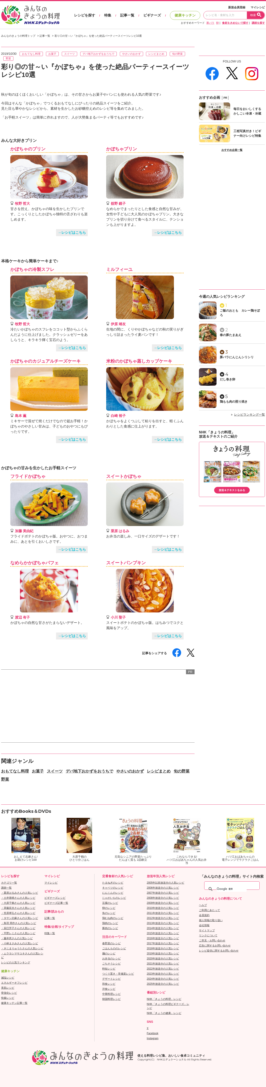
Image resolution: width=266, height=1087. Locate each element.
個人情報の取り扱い (211, 920)
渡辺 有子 (22, 617)
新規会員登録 (236, 7)
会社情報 (204, 925)
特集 (107, 15)
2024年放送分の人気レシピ (163, 978)
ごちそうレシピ (111, 963)
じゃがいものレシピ (114, 897)
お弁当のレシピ (111, 958)
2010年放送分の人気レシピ (163, 908)
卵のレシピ (108, 908)
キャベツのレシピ (112, 887)
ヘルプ (203, 905)
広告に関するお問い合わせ (215, 945)
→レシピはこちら (72, 232)
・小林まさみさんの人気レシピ (19, 943)
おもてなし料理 (31, 53)
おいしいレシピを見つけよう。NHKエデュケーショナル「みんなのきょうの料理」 (30, 15)
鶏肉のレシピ (110, 923)
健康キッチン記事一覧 (14, 1003)
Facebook (153, 1033)
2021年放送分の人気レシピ (163, 963)
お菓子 (52, 53)
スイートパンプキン (126, 562)
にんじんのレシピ (112, 892)
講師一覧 (6, 887)
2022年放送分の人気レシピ (163, 968)
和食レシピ (108, 983)
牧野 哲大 (22, 203)
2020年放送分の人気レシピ (163, 958)
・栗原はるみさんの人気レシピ (19, 892)
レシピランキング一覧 (249, 414)
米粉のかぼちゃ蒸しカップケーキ (139, 361)
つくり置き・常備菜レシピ (118, 973)
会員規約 (204, 915)
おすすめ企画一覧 (231, 150)
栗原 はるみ (120, 531)
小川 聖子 (118, 617)
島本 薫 (20, 416)
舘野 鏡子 (118, 203)
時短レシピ (108, 968)
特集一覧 (49, 933)
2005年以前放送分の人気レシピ (165, 882)
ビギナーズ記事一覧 (56, 902)
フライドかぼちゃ (28, 476)
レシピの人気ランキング (15, 962)
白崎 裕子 (118, 416)
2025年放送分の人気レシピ (163, 983)
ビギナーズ (152, 15)
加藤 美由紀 (24, 531)
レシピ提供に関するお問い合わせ (219, 950)
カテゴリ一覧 (9, 882)
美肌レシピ (7, 987)
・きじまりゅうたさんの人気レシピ (22, 948)
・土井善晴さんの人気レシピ (18, 897)
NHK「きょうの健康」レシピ (164, 1013)
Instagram (153, 1038)
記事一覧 (127, 15)
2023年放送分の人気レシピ (163, 973)
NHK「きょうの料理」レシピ (164, 999)
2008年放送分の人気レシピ (163, 897)
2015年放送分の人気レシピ (163, 933)
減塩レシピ (7, 977)
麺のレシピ (108, 953)
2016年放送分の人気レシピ (163, 938)
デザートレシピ (111, 978)
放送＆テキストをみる (232, 490)
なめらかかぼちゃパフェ (34, 562)
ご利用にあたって (209, 910)
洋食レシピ (108, 988)
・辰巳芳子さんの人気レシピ (18, 928)
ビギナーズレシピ (55, 897)
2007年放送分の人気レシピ (163, 892)
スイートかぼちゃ (123, 476)
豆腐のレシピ (110, 902)
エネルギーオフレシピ (14, 982)
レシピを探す (84, 15)
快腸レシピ (7, 997)
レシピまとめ (156, 53)
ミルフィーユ (119, 269)
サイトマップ (207, 930)
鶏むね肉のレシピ (112, 918)
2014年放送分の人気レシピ (163, 928)
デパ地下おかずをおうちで (98, 53)
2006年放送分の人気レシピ (163, 887)
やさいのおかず (131, 53)
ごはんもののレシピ (114, 948)
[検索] (232, 889)
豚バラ (210, 22)
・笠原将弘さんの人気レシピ (18, 913)
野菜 (8, 58)
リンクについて (208, 935)
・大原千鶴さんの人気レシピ (18, 902)
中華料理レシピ (111, 994)
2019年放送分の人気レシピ (163, 953)
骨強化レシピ (9, 992)
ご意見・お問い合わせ (212, 940)
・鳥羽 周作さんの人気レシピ (18, 923)
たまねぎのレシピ (112, 882)
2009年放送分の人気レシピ (163, 902)
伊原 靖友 (118, 324)
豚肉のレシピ (110, 928)
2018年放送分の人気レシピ (163, 948)
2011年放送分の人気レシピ (163, 913)
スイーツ (69, 53)
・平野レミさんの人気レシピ (18, 933)
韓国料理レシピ (111, 999)
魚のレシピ (108, 913)
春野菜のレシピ (111, 943)
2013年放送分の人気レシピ (163, 923)
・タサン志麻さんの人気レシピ (19, 918)
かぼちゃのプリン (28, 148)
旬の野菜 (177, 53)
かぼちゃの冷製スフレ (32, 269)
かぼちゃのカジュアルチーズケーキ (45, 361)
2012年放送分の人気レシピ (163, 918)
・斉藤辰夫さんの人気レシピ (18, 908)
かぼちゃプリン (121, 148)
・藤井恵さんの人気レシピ (17, 938)
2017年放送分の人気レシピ (163, 943)
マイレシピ (258, 7)
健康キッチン (185, 15)
